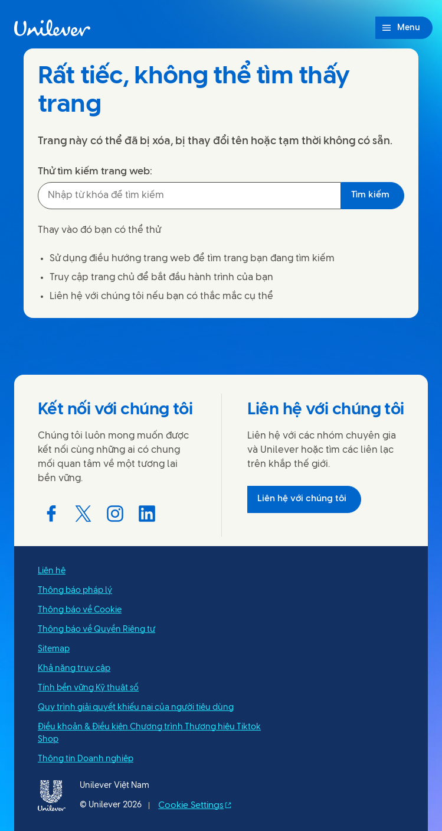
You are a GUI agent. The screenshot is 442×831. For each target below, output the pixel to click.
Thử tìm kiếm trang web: (95, 171)
